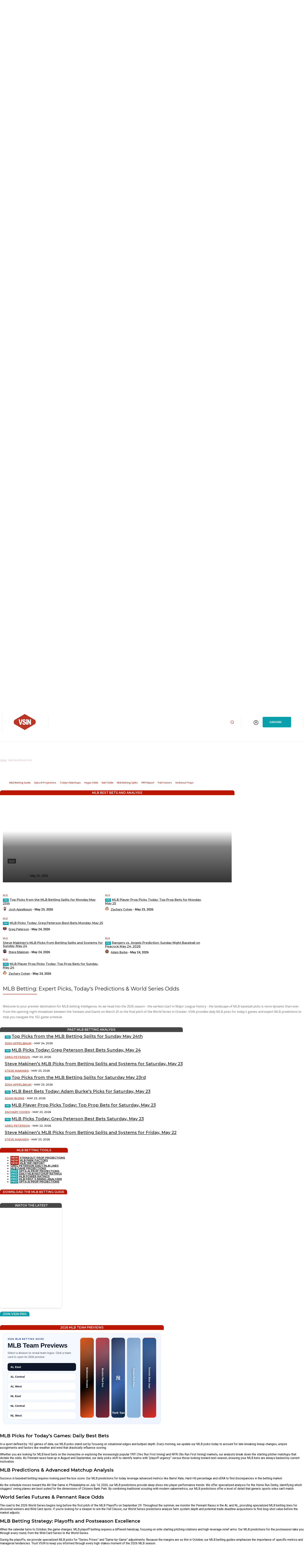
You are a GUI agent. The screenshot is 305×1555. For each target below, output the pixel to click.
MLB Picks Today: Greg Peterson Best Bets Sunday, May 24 (76, 1050)
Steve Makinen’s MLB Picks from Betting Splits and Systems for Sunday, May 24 (53, 944)
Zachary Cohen (121, 909)
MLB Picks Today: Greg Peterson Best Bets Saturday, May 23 (78, 1118)
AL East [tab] (15, 1367)
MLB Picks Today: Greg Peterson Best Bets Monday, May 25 (56, 923)
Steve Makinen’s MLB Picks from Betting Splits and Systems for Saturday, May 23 (94, 1063)
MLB (5, 895)
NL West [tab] (16, 1415)
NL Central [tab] (17, 1405)
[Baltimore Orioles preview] (87, 1378)
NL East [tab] (15, 1396)
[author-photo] (5, 909)
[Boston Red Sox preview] (102, 1378)
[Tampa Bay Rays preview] (134, 1378)
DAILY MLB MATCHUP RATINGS (40, 1173)
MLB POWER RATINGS (34, 1176)
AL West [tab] (16, 1386)
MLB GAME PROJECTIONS (28, 1168)
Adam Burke (119, 952)
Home (3, 760)
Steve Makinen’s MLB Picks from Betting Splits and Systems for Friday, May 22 (91, 1132)
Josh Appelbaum (20, 909)
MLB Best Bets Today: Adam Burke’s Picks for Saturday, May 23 (81, 1091)
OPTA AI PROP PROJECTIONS (34, 1171)
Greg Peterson (19, 929)
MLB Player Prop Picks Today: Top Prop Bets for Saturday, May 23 (84, 1105)
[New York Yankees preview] (118, 1378)
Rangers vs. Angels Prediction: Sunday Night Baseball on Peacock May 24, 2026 (152, 944)
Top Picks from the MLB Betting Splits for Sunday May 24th (77, 1036)
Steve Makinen (19, 952)
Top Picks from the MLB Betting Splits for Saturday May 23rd (79, 1077)
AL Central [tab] (17, 1376)
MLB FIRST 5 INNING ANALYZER (40, 1179)
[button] (232, 722)
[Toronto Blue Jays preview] (149, 1378)
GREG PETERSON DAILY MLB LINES (34, 1165)
